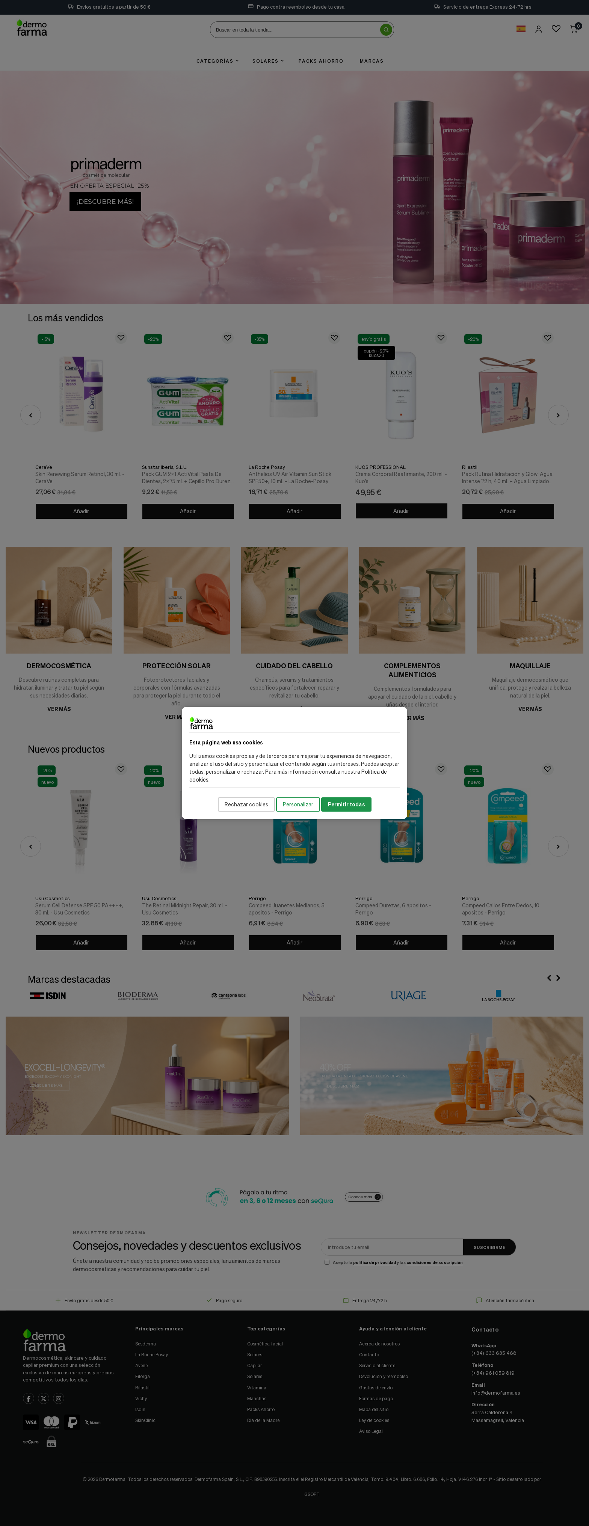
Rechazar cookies (246, 804)
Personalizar (298, 804)
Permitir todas (346, 804)
